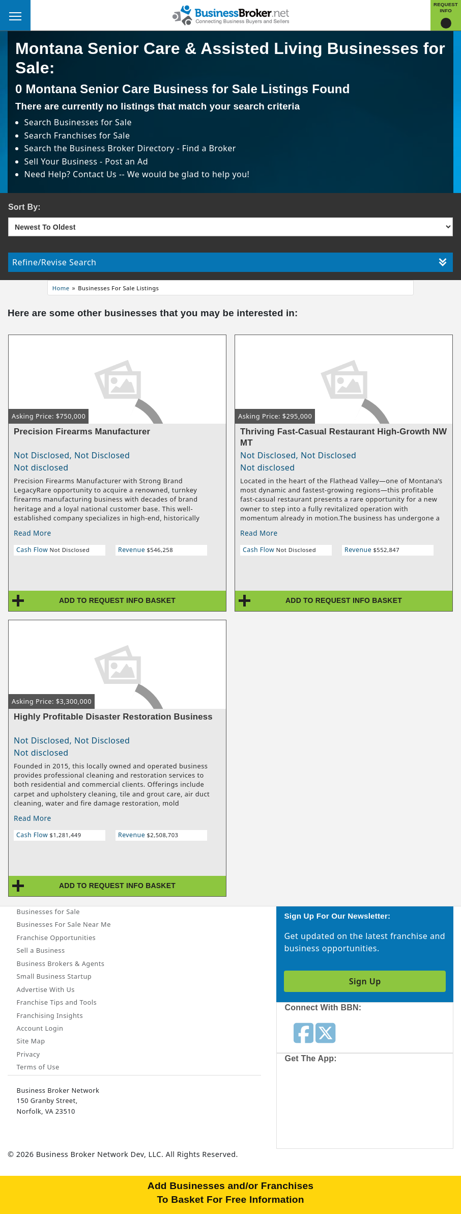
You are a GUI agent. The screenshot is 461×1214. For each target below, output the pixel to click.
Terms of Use (38, 1066)
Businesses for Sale (93, 122)
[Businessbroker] (230, 14)
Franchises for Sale (92, 135)
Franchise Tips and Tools (57, 1002)
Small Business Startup (54, 976)
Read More (32, 533)
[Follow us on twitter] (325, 1032)
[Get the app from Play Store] (405, 1108)
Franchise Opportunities (56, 937)
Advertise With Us (46, 989)
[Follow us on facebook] (303, 1032)
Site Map (31, 1040)
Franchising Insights (50, 1015)
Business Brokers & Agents (61, 963)
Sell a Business (41, 950)
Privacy (28, 1054)
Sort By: (24, 207)
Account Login (40, 1028)
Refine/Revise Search (229, 262)
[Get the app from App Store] (330, 1108)
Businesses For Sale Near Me (64, 924)
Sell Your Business (62, 161)
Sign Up (365, 981)
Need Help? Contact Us (71, 174)
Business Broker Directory (122, 148)
